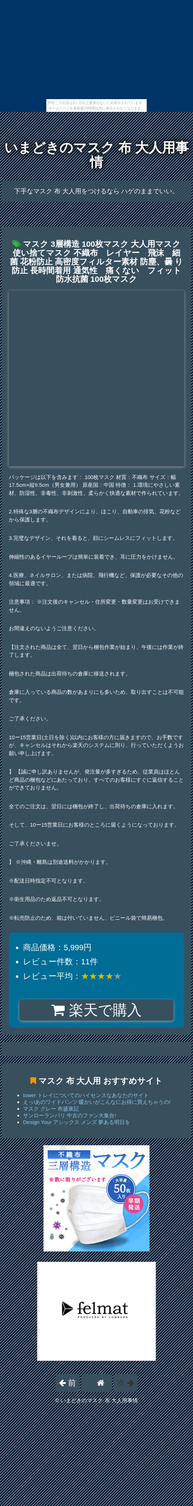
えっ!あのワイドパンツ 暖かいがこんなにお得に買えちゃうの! (97, 1102)
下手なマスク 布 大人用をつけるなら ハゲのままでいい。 (96, 191)
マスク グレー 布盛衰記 (51, 1109)
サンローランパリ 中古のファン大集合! (69, 1115)
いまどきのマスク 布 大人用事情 (96, 155)
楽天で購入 (96, 1010)
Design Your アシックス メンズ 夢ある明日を (76, 1122)
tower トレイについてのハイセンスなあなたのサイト (86, 1095)
